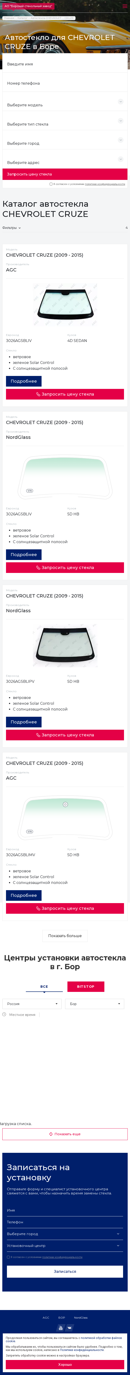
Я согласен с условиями (87, 184)
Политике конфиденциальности (82, 1350)
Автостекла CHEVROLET (46, 18)
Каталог (22, 18)
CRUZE (69, 18)
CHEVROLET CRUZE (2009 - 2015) (44, 255)
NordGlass (81, 1317)
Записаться (65, 1271)
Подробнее (24, 381)
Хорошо (65, 1364)
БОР (61, 1317)
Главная (9, 18)
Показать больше (65, 936)
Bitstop (85, 986)
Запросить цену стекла (29, 174)
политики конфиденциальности (105, 184)
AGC (46, 1317)
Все (44, 986)
